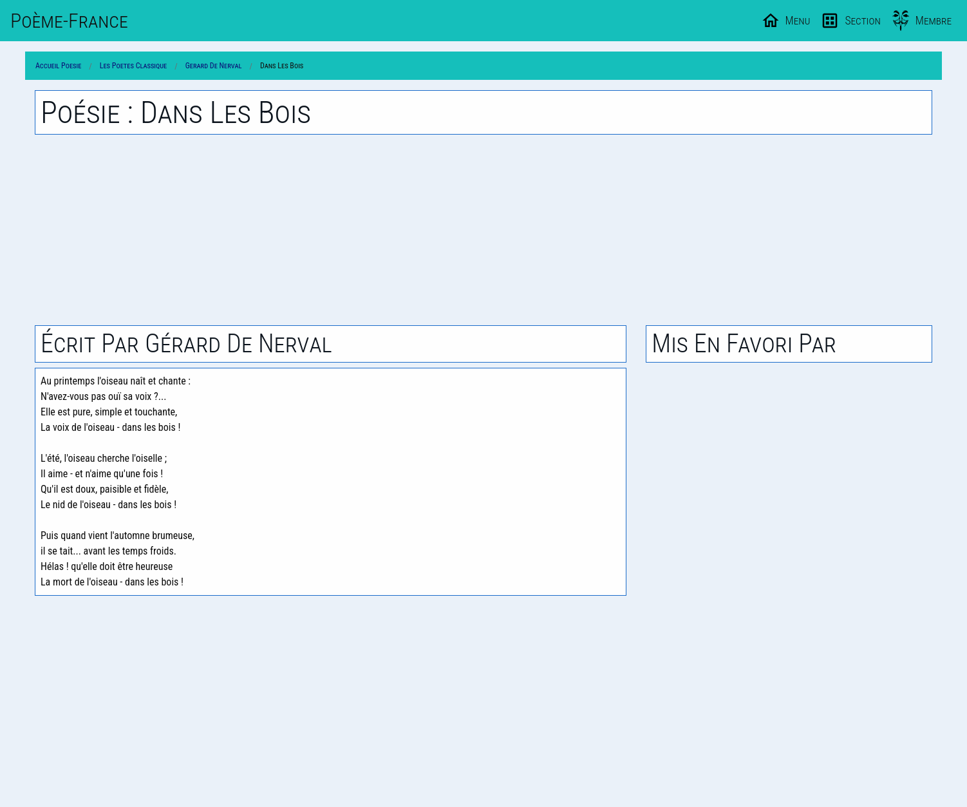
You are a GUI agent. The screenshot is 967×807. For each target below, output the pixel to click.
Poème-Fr (69, 20)
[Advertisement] (483, 230)
